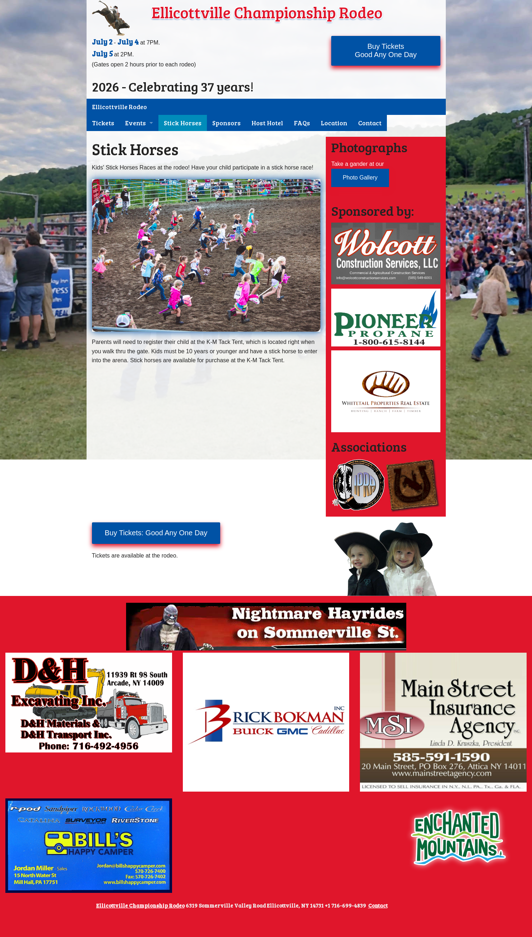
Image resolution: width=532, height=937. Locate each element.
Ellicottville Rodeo (119, 107)
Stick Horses (183, 122)
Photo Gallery (360, 177)
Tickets (103, 122)
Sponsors (226, 122)
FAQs (302, 122)
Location (334, 122)
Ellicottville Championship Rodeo (267, 12)
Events (135, 122)
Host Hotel (267, 122)
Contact (369, 122)
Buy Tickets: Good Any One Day (156, 533)
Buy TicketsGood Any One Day (386, 50)
